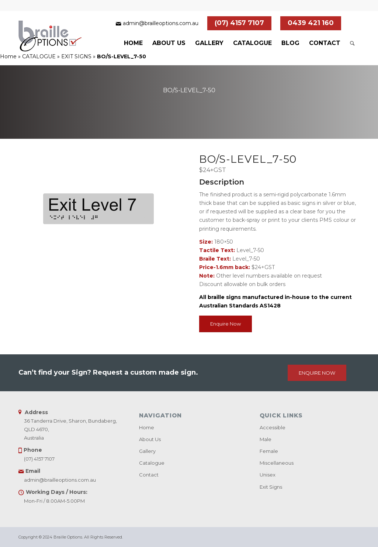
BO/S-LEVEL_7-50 (189, 90)
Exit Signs (271, 487)
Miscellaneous (277, 463)
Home (8, 56)
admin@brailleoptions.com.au (160, 23)
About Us (150, 439)
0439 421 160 (311, 23)
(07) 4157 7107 (239, 23)
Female (269, 451)
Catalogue (151, 463)
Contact (149, 475)
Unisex (267, 475)
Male (265, 439)
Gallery (147, 451)
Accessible (272, 427)
